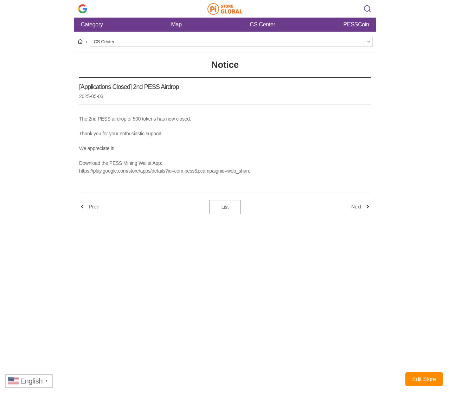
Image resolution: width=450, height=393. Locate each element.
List (225, 207)
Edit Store (424, 379)
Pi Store (225, 9)
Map (176, 24)
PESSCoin (356, 24)
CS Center (262, 24)
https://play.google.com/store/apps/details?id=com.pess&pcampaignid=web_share (164, 171)
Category (92, 24)
